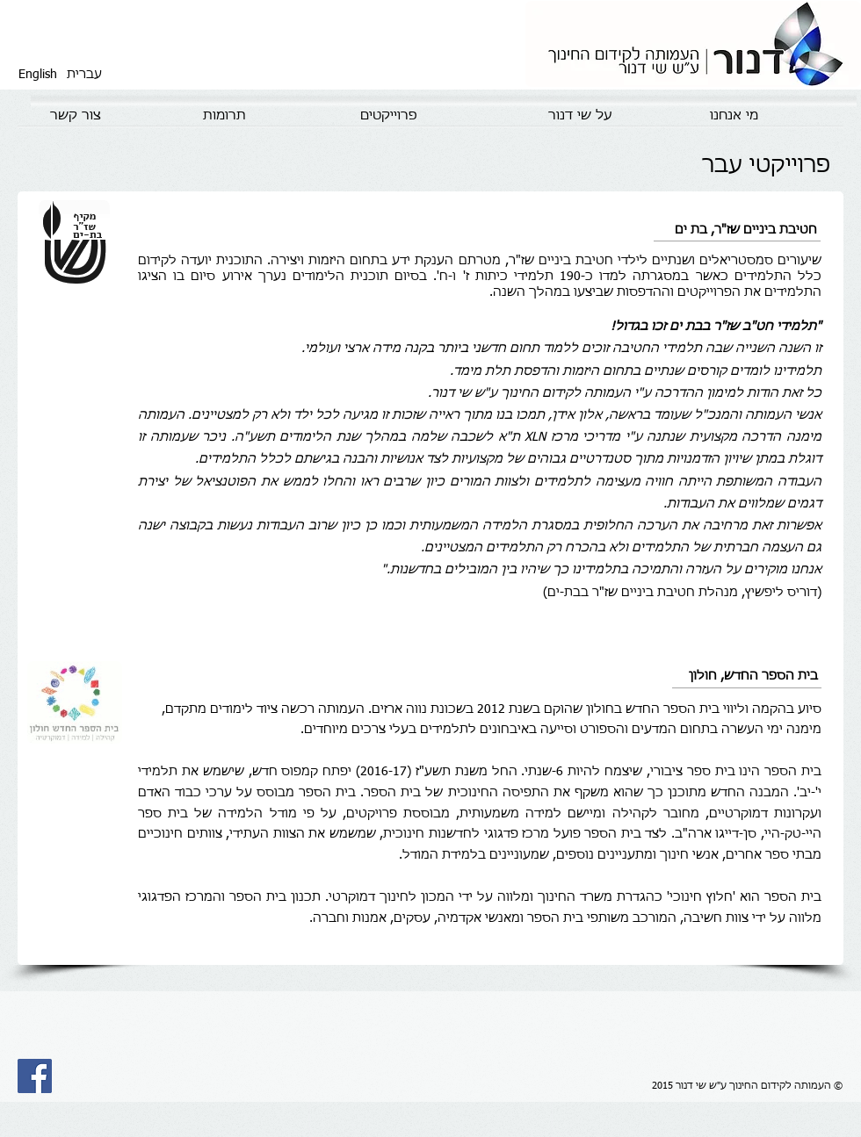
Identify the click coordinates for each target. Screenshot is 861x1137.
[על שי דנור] (579, 115)
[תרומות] (224, 115)
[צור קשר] (75, 115)
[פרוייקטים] (388, 115)
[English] (38, 75)
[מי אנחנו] (733, 115)
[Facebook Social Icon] (35, 1076)
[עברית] (84, 75)
